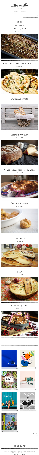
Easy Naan (19, 238)
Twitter (18, 445)
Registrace (23, 11)
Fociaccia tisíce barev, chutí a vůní (19, 63)
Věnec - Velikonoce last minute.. (19, 170)
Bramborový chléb (19, 134)
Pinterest (24, 445)
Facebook (14, 445)
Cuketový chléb (19, 28)
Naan (19, 271)
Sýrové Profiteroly (19, 203)
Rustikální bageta (19, 99)
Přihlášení (15, 11)
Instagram (21, 445)
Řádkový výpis (21, 22)
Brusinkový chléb (19, 305)
